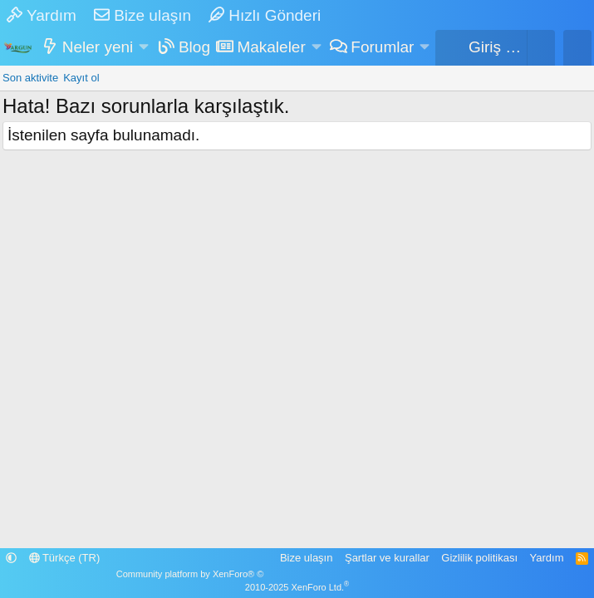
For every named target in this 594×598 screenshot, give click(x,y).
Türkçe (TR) (65, 557)
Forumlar (382, 47)
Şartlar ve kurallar (387, 557)
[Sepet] (541, 48)
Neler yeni (98, 47)
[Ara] (577, 48)
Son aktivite (30, 77)
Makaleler (271, 47)
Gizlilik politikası (479, 557)
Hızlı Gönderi (265, 15)
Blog (194, 47)
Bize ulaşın (142, 15)
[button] (144, 48)
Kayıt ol (81, 77)
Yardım (41, 15)
